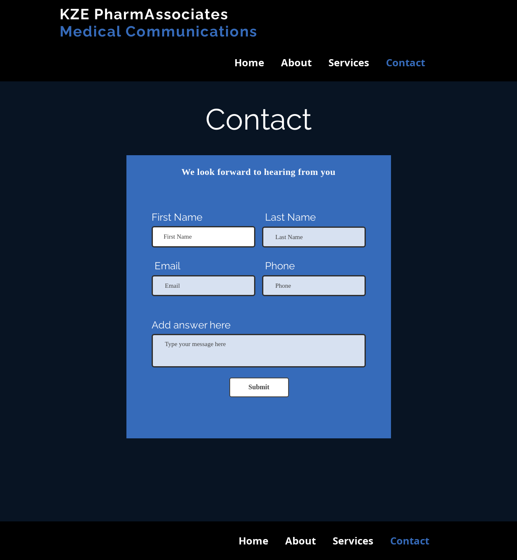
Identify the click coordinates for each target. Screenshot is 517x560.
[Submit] (259, 387)
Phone (280, 266)
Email (168, 266)
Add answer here (191, 325)
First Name (177, 217)
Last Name (290, 217)
